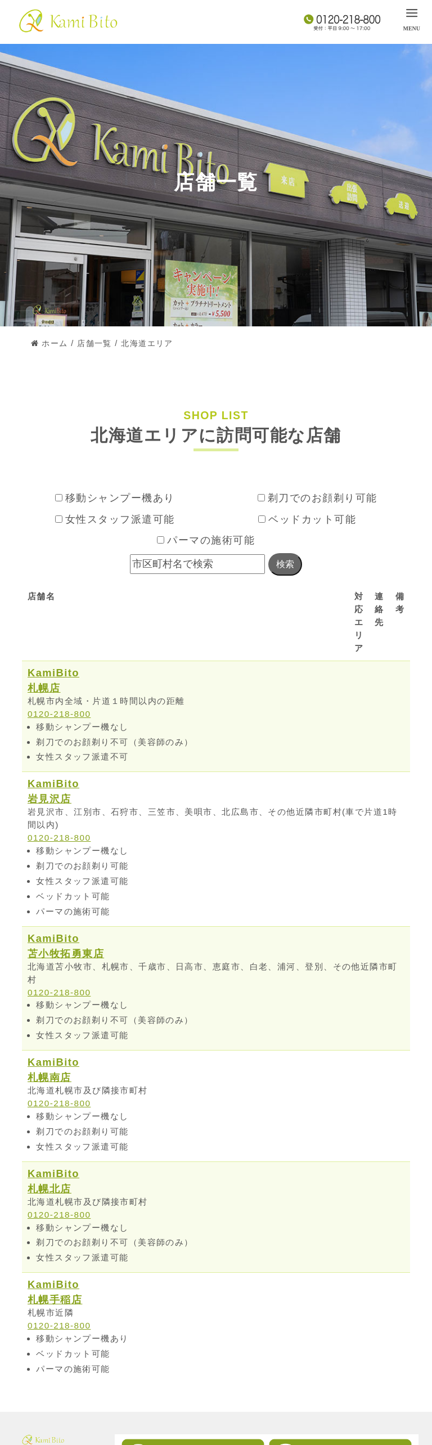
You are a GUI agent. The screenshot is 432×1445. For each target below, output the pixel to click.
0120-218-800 (59, 714)
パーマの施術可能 (206, 540)
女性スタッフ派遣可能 (115, 519)
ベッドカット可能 (307, 519)
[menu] (411, 19)
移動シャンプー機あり (115, 498)
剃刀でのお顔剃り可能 (317, 498)
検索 (285, 564)
